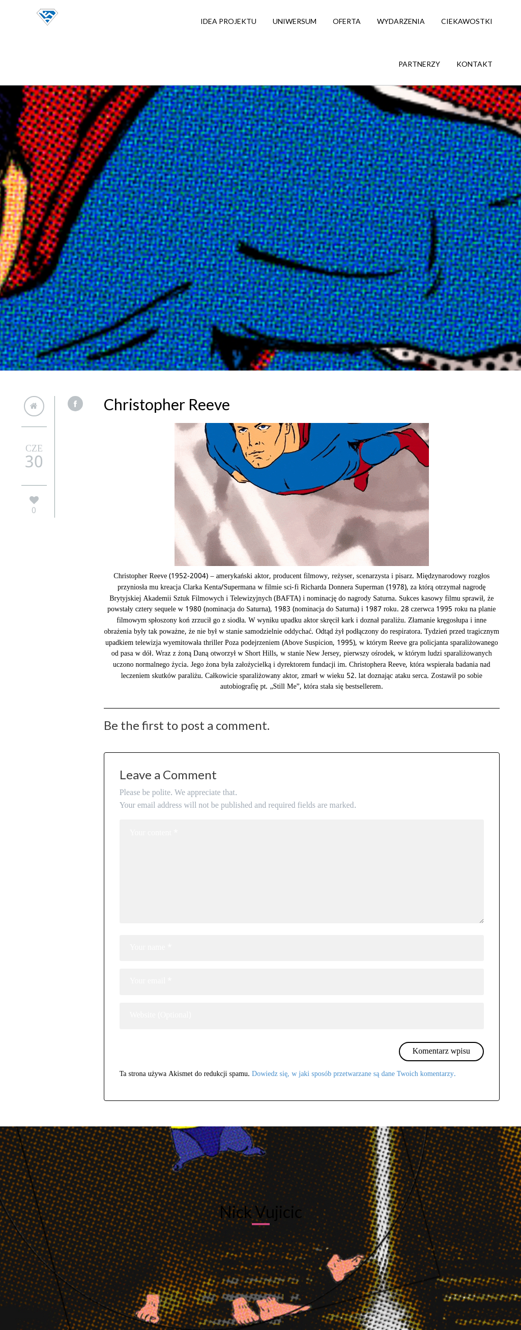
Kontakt (474, 64)
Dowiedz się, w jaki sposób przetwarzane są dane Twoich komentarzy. (354, 1074)
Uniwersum (294, 21)
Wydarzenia (401, 21)
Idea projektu (228, 21)
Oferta (347, 21)
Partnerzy (419, 64)
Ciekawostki (467, 21)
